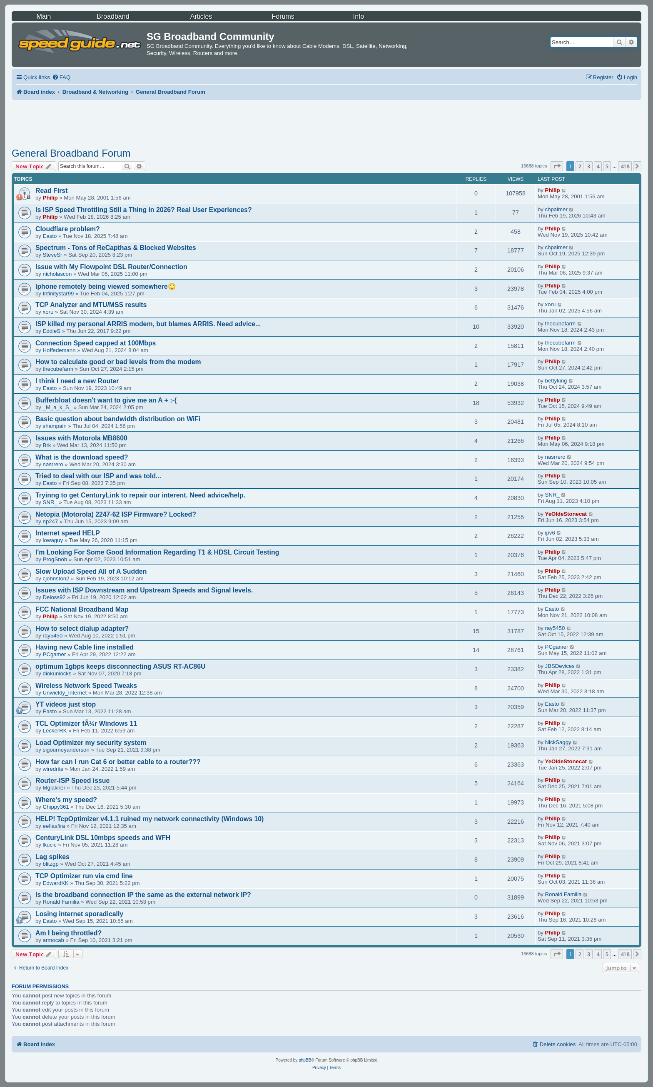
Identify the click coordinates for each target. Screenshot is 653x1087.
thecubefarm (560, 323)
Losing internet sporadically (79, 913)
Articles (201, 16)
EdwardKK (56, 883)
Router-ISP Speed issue (72, 780)
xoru (48, 312)
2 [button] (579, 166)
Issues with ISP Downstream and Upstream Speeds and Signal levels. (144, 590)
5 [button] (607, 166)
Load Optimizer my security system (91, 742)
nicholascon (57, 274)
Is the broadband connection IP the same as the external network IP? (143, 894)
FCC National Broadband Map (81, 609)
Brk (47, 445)
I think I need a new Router (77, 381)
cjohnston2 (56, 578)
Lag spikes (52, 856)
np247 (50, 521)
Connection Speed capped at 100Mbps (95, 343)
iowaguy (53, 540)
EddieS (52, 331)
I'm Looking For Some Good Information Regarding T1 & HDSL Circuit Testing (157, 552)
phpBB (305, 1060)
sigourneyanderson (66, 750)
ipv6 (550, 533)
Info (358, 16)
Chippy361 (56, 807)
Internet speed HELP (67, 533)
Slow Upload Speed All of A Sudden (91, 571)
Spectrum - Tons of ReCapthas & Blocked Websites (115, 247)
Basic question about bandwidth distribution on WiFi (117, 418)
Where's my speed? (66, 799)
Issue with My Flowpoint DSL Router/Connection (111, 266)
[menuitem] (61, 77)
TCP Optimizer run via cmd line (84, 876)
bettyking (556, 380)
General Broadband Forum (71, 153)
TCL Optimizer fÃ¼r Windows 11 (86, 723)
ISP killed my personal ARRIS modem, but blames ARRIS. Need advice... (148, 323)
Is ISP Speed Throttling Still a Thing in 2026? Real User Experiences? (143, 209)
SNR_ (50, 502)
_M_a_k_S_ (57, 407)
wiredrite (53, 769)
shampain (55, 426)
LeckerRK (55, 730)
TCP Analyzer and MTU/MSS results (91, 304)
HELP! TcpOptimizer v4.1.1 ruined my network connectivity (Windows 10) (149, 818)
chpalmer (556, 209)
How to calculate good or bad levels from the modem (118, 361)
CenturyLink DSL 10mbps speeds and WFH (102, 837)
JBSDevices (560, 666)
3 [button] (588, 166)
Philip (50, 198)
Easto (50, 236)
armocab (53, 940)
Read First (51, 190)
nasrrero (53, 464)
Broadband (113, 16)
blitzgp (51, 864)
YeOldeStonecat (566, 514)
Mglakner (54, 788)
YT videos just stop (65, 704)
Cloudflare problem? (67, 228)
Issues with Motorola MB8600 (81, 438)
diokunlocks (57, 673)
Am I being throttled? (68, 933)
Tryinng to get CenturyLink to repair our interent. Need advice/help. (140, 495)
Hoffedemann (59, 350)
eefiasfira (54, 826)
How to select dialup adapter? (82, 628)
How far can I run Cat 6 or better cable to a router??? (118, 761)
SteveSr (52, 255)
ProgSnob (55, 559)
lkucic (50, 845)
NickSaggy (558, 742)
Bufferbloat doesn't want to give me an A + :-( (106, 400)
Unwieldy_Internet (65, 693)
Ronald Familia (61, 902)
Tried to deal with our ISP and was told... (98, 476)
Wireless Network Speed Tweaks (86, 685)
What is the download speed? (81, 457)
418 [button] (625, 166)
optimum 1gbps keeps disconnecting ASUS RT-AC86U (120, 666)
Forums (283, 16)
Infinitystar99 (58, 293)
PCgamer (54, 654)
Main (44, 16)
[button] (557, 166)
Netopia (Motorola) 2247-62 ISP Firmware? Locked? (115, 514)
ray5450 (53, 635)
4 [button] (597, 166)
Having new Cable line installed (84, 647)
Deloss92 (54, 597)
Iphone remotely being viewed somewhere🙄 (105, 286)
